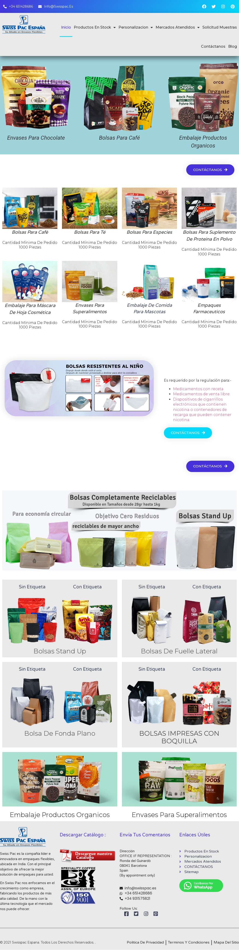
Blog (232, 46)
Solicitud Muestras (219, 27)
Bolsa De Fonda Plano (59, 733)
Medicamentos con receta (198, 389)
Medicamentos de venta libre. (201, 394)
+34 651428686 (138, 893)
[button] (209, 169)
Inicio (66, 27)
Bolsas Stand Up (59, 651)
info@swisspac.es (140, 888)
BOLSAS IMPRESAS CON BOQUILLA (179, 737)
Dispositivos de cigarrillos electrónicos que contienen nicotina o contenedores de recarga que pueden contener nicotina (202, 409)
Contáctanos (213, 46)
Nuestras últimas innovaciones (46, 466)
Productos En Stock (95, 27)
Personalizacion (135, 27)
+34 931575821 (137, 898)
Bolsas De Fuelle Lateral (179, 651)
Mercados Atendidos (178, 27)
